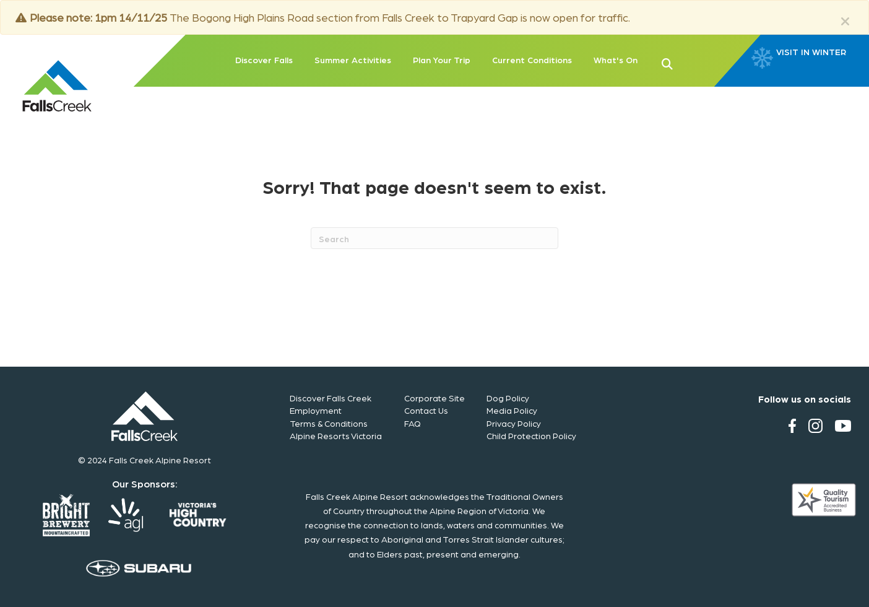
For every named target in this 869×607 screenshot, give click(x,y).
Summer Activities (352, 59)
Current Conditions (532, 59)
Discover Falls (264, 59)
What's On (616, 59)
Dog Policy (507, 397)
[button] (687, 62)
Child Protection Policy (531, 435)
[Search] (434, 238)
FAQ (412, 423)
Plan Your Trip (441, 59)
